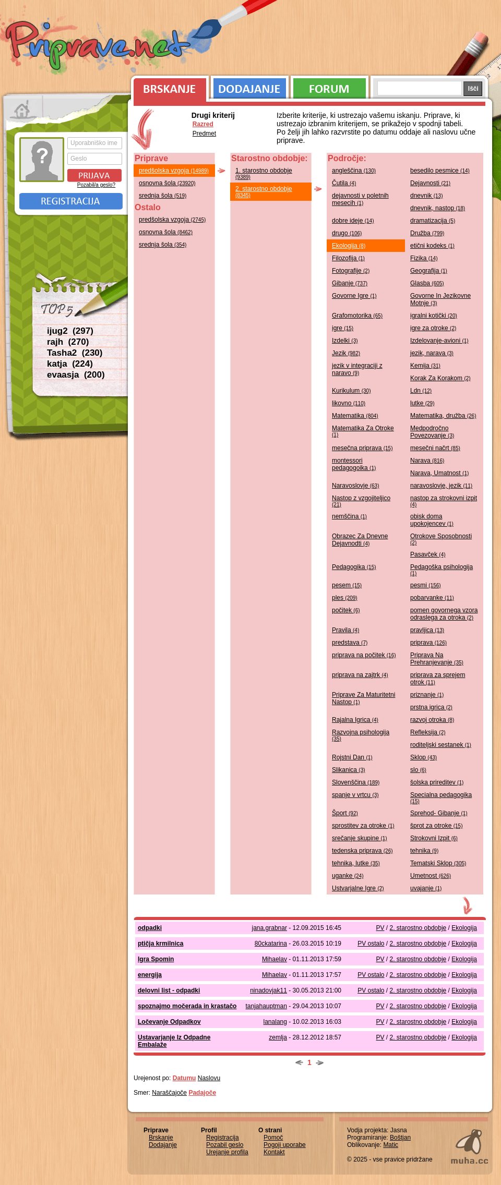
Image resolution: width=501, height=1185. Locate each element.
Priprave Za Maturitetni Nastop (363, 698)
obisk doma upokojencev (432, 520)
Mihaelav (274, 959)
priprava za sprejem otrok (437, 678)
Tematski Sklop (438, 863)
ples (344, 597)
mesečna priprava (362, 448)
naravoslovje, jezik (441, 485)
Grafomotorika (357, 315)
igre (342, 328)
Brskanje (168, 86)
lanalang (275, 1021)
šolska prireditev (436, 782)
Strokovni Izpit (434, 838)
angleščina (354, 170)
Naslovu (209, 1078)
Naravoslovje (355, 485)
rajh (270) (68, 342)
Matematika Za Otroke (363, 431)
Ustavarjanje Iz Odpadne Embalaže (174, 1041)
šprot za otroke (436, 825)
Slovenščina (355, 782)
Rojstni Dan (352, 757)
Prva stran (23, 109)
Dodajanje (250, 86)
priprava (428, 642)
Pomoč (273, 1137)
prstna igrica (431, 707)
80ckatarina (271, 943)
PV (380, 928)
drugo (347, 233)
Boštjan (400, 1137)
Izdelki (345, 340)
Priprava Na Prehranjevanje (436, 658)
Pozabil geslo (224, 1144)
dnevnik (426, 195)
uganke (348, 875)
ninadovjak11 (268, 990)
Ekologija (348, 245)
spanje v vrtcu (355, 795)
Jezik (346, 353)
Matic (390, 1144)
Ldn (421, 390)
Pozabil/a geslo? (96, 185)
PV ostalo (370, 943)
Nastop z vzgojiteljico (361, 500)
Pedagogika (354, 567)
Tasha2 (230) (74, 353)
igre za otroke (433, 328)
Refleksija (428, 732)
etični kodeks (432, 245)
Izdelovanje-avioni (439, 340)
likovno (348, 403)
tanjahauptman (266, 1006)
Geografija (428, 270)
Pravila (345, 630)
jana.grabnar (269, 928)
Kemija (425, 365)
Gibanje (349, 283)
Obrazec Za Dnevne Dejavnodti (360, 540)
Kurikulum (351, 390)
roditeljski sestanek (440, 744)
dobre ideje (353, 220)
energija (150, 974)
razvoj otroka (432, 719)
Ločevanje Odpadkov (169, 1021)
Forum (329, 86)
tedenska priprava (362, 850)
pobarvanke (432, 597)
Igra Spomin (156, 959)
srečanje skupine (359, 838)
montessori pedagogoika (354, 464)
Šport (345, 813)
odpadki (150, 928)
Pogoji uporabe (285, 1144)
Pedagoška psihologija (441, 569)
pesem (347, 585)
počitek (346, 610)
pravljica (427, 630)
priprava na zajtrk (360, 675)
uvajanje (426, 888)
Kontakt (274, 1152)
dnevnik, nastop (437, 208)
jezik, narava (432, 353)
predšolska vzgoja (174, 170)
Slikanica (348, 769)
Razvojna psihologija (360, 735)
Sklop (423, 757)
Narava (427, 460)
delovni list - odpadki (169, 990)
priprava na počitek (364, 655)
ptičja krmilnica (160, 943)
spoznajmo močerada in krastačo (187, 1006)
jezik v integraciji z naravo (357, 369)
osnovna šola (167, 183)
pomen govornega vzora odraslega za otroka (444, 614)
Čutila (344, 183)
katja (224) (70, 364)
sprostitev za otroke (363, 825)
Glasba (427, 283)
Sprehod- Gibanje (439, 813)
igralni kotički (433, 315)
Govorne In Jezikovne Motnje (440, 299)
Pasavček (428, 554)
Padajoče (202, 1092)
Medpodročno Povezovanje (432, 432)
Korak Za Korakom (440, 378)
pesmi (425, 585)
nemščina (349, 516)
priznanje (427, 694)
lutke (422, 403)
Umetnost (430, 875)
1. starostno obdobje (263, 173)
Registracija (71, 201)
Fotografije (350, 270)
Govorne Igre (354, 295)
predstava (349, 642)
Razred (203, 124)
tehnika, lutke (356, 863)
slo (418, 769)
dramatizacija (432, 220)
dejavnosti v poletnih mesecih (360, 199)
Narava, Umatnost (439, 473)
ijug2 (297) (70, 331)
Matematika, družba (443, 415)
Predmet (204, 133)
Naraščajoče (169, 1092)
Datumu (184, 1078)
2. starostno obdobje (263, 191)
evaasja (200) (76, 375)
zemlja (278, 1037)
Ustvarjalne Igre (358, 888)
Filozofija (348, 258)
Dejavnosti (430, 183)
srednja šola (162, 195)
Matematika (355, 415)
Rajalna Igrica (355, 719)
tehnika (424, 850)
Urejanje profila (227, 1152)
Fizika (423, 258)
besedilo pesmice (440, 170)
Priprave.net (99, 47)
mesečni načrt (435, 448)
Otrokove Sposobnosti (441, 539)
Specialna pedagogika (441, 797)
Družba (427, 233)
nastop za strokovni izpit (443, 500)
